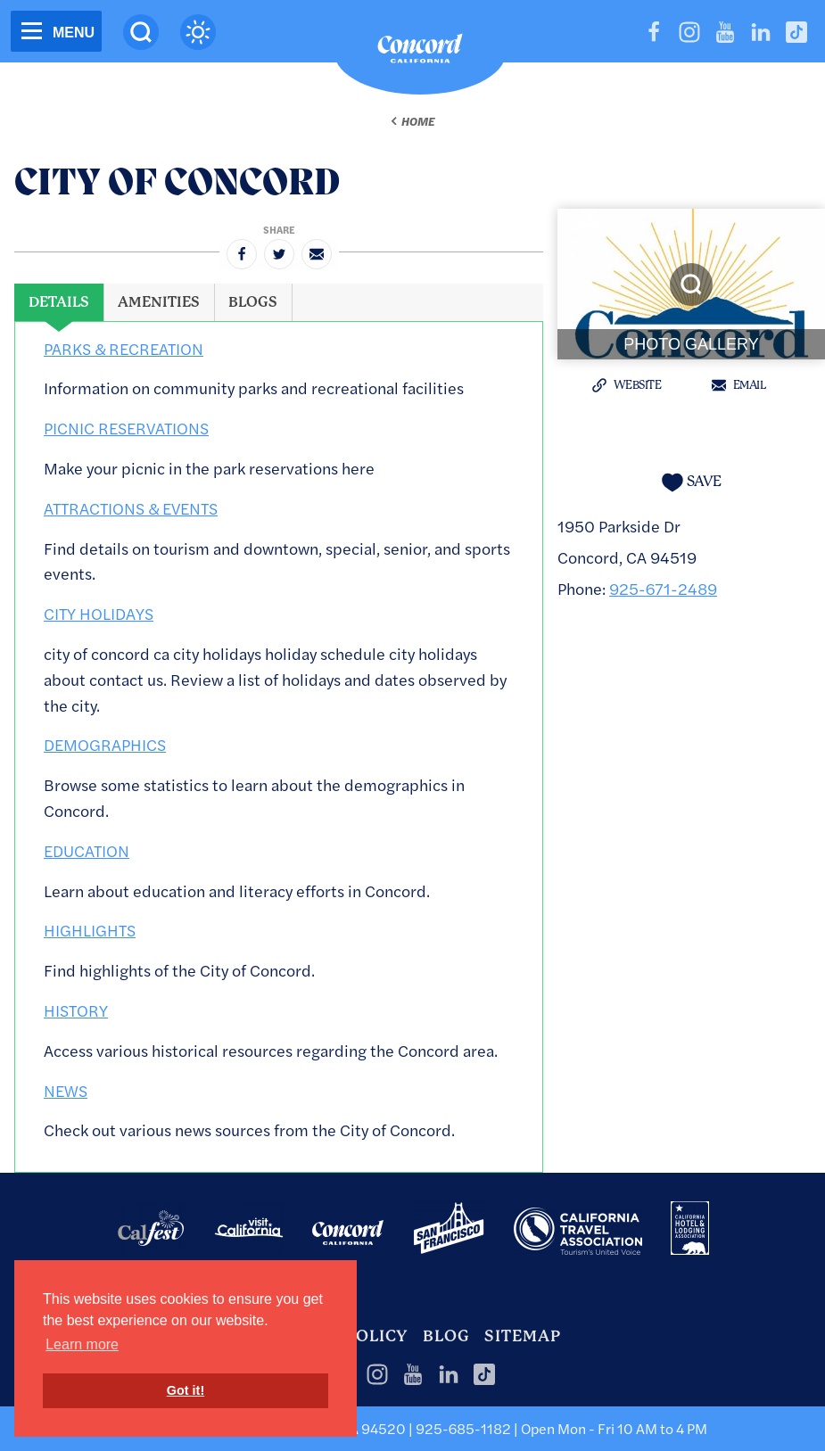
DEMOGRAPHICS (105, 744)
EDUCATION (86, 850)
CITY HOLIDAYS (98, 613)
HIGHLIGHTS (90, 930)
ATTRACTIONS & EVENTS (131, 508)
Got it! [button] (185, 1390)
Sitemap (522, 1336)
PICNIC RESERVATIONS (126, 427)
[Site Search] (141, 32)
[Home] (420, 53)
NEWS (65, 1090)
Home (417, 121)
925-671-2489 (663, 588)
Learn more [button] (82, 1344)
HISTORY (76, 1010)
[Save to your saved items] (691, 482)
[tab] (58, 302)
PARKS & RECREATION (123, 348)
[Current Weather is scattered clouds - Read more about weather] (198, 32)
